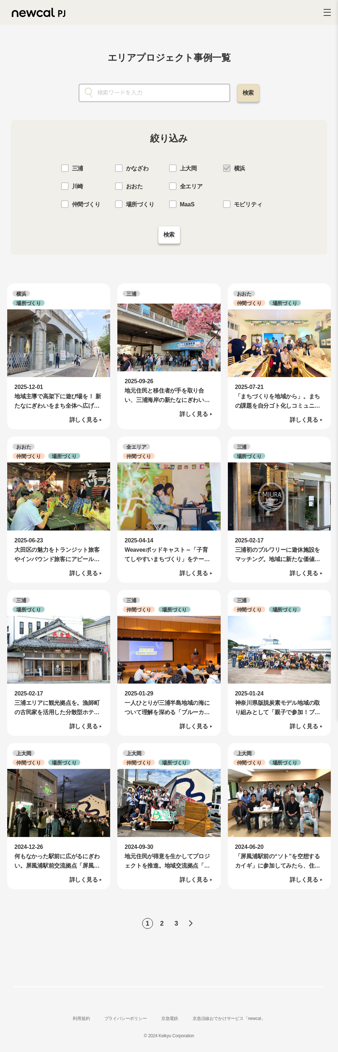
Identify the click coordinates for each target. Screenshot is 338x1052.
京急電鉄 (169, 1021)
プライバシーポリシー (125, 1021)
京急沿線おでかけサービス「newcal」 (229, 1021)
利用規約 (81, 1021)
